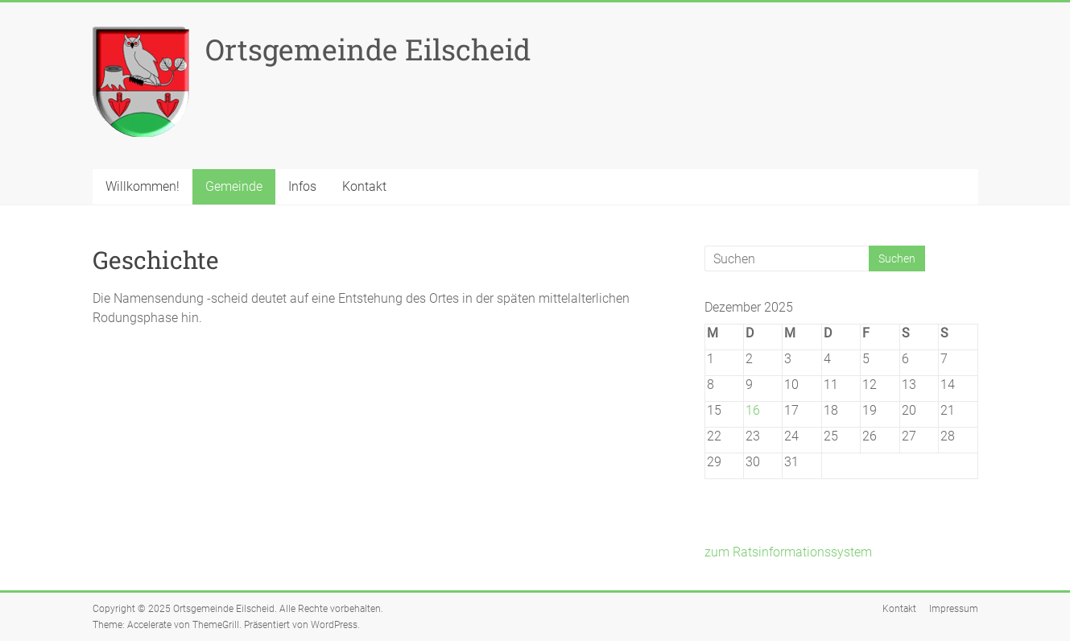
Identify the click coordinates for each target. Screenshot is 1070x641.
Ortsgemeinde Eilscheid (368, 49)
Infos (302, 186)
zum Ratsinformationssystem (788, 552)
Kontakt (364, 186)
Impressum (953, 608)
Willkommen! (142, 186)
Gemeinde (233, 186)
